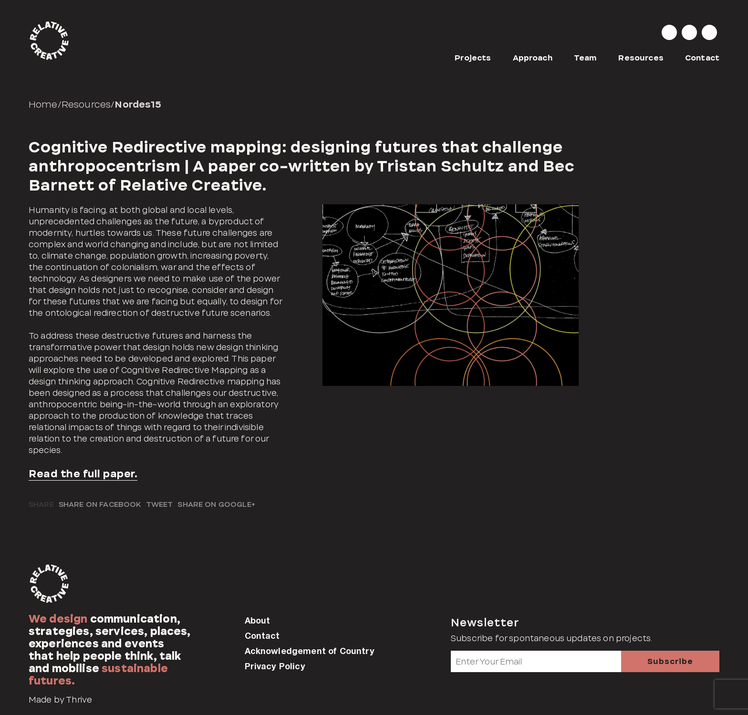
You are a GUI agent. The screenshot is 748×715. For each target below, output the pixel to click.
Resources (640, 58)
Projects (473, 58)
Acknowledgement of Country (309, 650)
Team (585, 58)
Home (43, 104)
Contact (702, 58)
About (257, 620)
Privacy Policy (275, 666)
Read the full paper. (83, 473)
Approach (532, 58)
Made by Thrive (60, 700)
